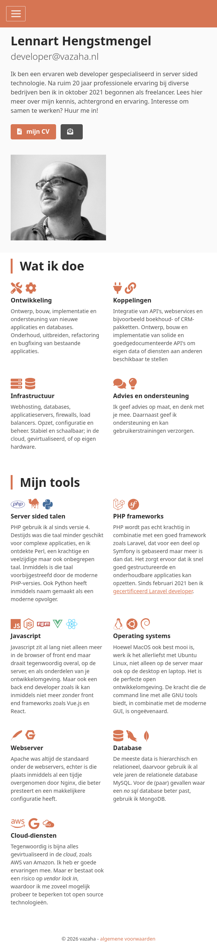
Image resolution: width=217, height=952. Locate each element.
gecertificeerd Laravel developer (153, 591)
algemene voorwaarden (127, 938)
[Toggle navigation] (16, 13)
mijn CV (33, 131)
